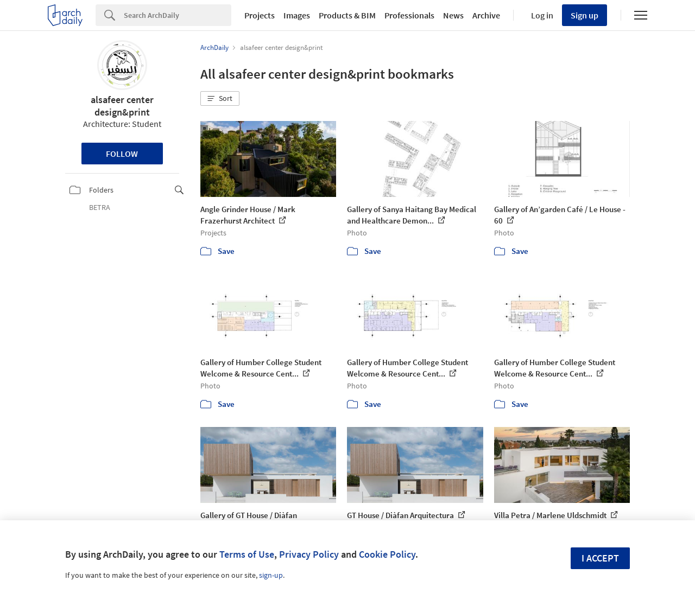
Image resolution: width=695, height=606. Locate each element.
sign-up (271, 575)
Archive (486, 15)
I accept (600, 558)
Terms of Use (246, 554)
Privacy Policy (309, 554)
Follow (122, 153)
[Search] (177, 15)
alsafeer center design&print (122, 105)
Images (296, 15)
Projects (259, 15)
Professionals (409, 15)
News (453, 15)
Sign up (584, 15)
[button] (219, 98)
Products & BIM (347, 15)
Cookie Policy (387, 554)
